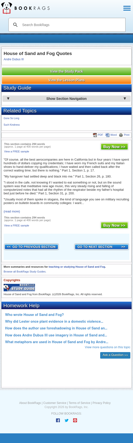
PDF (98, 134)
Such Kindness (12, 124)
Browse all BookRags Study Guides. (25, 271)
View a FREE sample (16, 151)
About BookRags (30, 403)
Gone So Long (11, 118)
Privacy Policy (101, 403)
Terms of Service (79, 403)
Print (124, 134)
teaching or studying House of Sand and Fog (77, 266)
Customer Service (54, 403)
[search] (72, 25)
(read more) (12, 211)
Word (111, 134)
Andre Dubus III (14, 59)
